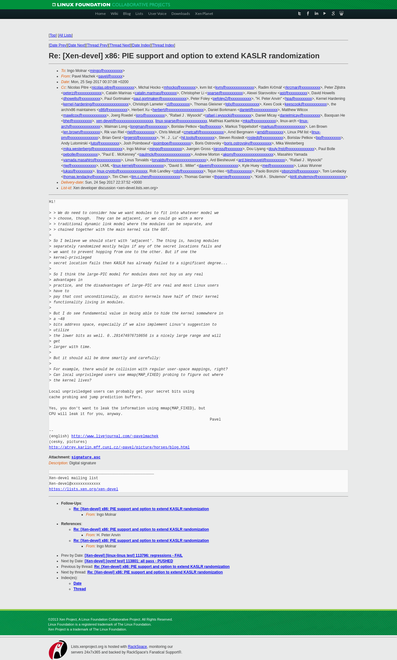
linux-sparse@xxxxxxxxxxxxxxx (181, 121)
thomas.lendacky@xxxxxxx (85, 177)
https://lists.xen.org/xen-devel (83, 489)
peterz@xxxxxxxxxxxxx (82, 93)
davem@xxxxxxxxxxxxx (218, 165)
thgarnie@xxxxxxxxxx (232, 177)
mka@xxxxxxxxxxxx (259, 121)
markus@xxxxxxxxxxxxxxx (283, 126)
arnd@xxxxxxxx (270, 132)
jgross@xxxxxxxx (228, 149)
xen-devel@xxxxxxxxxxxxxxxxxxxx (124, 121)
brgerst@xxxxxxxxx (140, 138)
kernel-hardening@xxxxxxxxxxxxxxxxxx (95, 104)
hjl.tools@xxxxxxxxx (198, 138)
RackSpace (137, 646)
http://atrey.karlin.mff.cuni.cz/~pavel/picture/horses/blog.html (119, 447)
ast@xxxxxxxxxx (293, 93)
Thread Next (119, 45)
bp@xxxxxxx (210, 126)
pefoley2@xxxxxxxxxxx (232, 98)
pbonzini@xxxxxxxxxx (300, 171)
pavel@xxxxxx (110, 76)
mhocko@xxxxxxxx (179, 87)
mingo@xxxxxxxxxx (106, 71)
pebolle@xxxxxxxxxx (80, 154)
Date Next (76, 45)
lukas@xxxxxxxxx (77, 171)
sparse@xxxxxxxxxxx (225, 93)
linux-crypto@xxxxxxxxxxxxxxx (122, 171)
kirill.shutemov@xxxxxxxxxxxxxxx (318, 177)
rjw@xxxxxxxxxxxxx (79, 165)
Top (53, 35)
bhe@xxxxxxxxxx (77, 121)
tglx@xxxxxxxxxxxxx (242, 104)
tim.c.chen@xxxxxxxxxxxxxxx (156, 177)
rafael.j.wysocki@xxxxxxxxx (228, 115)
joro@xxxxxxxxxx (150, 115)
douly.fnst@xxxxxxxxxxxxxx (291, 149)
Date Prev (58, 45)
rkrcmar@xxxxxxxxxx (302, 87)
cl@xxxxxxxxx (178, 104)
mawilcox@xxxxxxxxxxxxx (85, 115)
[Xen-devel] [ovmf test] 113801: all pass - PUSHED (129, 561)
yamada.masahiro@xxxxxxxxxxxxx (92, 160)
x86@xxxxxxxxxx (113, 110)
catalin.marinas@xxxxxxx (156, 93)
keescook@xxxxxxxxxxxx (306, 104)
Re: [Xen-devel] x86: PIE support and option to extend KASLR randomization (141, 508)
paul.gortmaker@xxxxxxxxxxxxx (160, 98)
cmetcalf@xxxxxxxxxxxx (204, 132)
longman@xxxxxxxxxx (148, 126)
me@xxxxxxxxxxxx (278, 165)
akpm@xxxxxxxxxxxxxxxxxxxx (248, 154)
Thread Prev (97, 45)
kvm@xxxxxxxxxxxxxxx (235, 87)
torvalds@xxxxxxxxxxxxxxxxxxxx (179, 160)
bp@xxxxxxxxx (328, 138)
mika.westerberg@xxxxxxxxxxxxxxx (92, 149)
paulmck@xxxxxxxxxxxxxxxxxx (165, 154)
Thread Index (163, 45)
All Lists (65, 35)
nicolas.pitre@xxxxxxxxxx (113, 87)
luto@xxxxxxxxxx (105, 143)
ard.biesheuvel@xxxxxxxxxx (261, 160)
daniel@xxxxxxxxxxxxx (259, 110)
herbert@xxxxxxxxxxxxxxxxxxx (178, 110)
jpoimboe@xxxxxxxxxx (172, 143)
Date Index (141, 45)
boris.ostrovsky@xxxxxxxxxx (247, 143)
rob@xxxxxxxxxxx (188, 171)
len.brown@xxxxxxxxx (81, 132)
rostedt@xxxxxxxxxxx (265, 138)
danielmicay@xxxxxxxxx (300, 115)
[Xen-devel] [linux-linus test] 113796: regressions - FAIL (134, 555)
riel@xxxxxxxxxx (140, 132)
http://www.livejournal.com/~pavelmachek (114, 436)
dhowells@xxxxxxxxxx (81, 98)
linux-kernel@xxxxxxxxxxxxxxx (138, 165)
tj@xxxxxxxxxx (239, 171)
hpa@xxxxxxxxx (298, 98)
